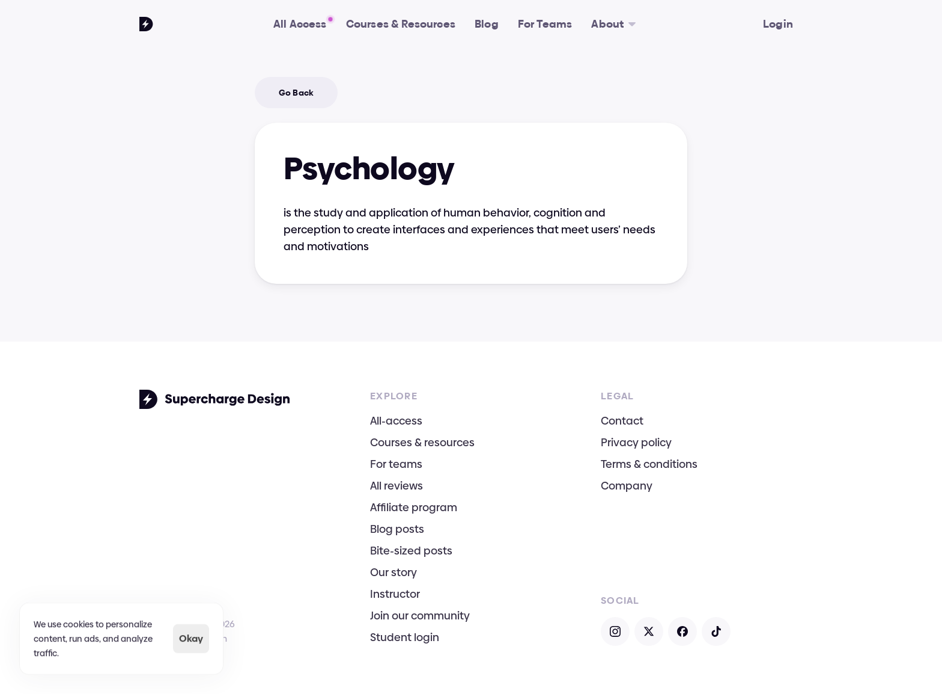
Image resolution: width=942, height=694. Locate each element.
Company (626, 485)
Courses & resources (422, 442)
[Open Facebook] (682, 631)
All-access (396, 420)
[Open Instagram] (615, 631)
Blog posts (397, 528)
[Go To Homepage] (146, 24)
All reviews (396, 485)
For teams (396, 463)
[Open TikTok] (716, 631)
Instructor (395, 593)
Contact (622, 420)
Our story (393, 572)
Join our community (420, 615)
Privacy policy (636, 442)
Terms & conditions (649, 463)
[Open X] (648, 631)
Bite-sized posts (411, 550)
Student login (404, 637)
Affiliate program (413, 507)
